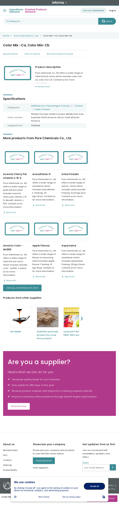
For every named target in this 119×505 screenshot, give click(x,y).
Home (6, 35)
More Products (32, 53)
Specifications (10, 53)
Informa (59, 2)
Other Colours (42, 109)
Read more (44, 86)
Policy (85, 462)
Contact (7, 460)
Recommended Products (60, 53)
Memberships (10, 450)
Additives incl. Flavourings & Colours (50, 105)
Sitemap (7, 465)
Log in (112, 10)
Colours (78, 105)
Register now (18, 406)
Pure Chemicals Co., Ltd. (26, 35)
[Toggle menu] (4, 10)
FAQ (5, 455)
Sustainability (10, 470)
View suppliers (40, 467)
